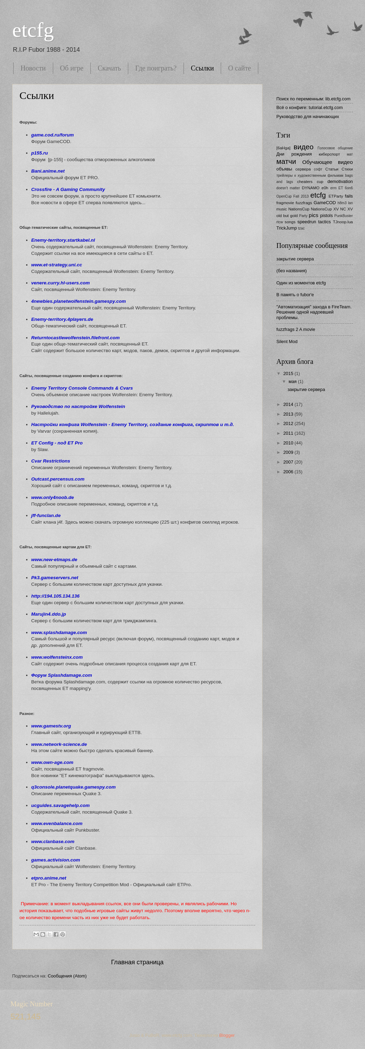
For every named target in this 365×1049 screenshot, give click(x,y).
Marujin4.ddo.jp (48, 614)
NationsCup (298, 209)
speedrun (307, 221)
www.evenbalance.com (56, 823)
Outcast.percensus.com (57, 479)
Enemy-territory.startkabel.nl (63, 240)
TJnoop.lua (343, 222)
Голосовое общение (335, 148)
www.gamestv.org (51, 726)
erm (333, 188)
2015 (288, 373)
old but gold (287, 216)
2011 (288, 433)
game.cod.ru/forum (52, 135)
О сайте (239, 68)
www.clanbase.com (52, 841)
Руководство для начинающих (307, 116)
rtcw (279, 222)
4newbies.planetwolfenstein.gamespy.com (78, 301)
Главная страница (137, 962)
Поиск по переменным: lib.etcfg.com (313, 98)
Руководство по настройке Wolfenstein (78, 406)
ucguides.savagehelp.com (60, 805)
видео (304, 147)
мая (293, 381)
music (281, 209)
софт (318, 169)
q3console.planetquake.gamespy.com (73, 787)
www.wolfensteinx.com (57, 657)
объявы (284, 169)
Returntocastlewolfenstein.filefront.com (75, 337)
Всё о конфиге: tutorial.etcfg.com (309, 107)
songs (290, 222)
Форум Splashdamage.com (61, 675)
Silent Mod (287, 341)
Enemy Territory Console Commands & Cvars (82, 388)
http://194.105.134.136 (55, 596)
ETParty (335, 196)
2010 (288, 443)
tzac (301, 228)
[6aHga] (283, 148)
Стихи (347, 169)
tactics (324, 221)
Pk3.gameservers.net (54, 577)
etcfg (33, 29)
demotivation (340, 181)
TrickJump (286, 228)
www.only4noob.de (52, 497)
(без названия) (291, 270)
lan (350, 203)
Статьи (332, 169)
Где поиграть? (156, 68)
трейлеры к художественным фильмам (309, 175)
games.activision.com (55, 860)
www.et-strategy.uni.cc (56, 264)
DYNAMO (310, 188)
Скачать (109, 68)
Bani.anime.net (48, 171)
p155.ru (39, 153)
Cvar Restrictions (50, 461)
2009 (288, 452)
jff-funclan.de (46, 515)
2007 (288, 462)
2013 (288, 414)
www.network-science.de (59, 744)
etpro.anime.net (48, 878)
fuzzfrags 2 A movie (295, 329)
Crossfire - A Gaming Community (68, 189)
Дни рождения (294, 154)
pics (313, 215)
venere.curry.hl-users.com (60, 282)
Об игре (71, 68)
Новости (33, 68)
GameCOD (325, 202)
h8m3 (342, 203)
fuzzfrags (304, 203)
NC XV (346, 209)
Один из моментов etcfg (301, 282)
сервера (303, 169)
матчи (286, 161)
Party (303, 216)
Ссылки (202, 68)
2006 (288, 471)
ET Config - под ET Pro (57, 443)
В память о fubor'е (295, 294)
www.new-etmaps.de (54, 559)
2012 (288, 423)
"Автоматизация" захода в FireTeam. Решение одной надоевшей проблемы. (313, 312)
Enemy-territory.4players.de (62, 319)
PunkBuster (343, 216)
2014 (288, 404)
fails (349, 196)
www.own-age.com (52, 762)
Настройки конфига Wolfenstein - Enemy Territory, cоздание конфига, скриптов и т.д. (132, 424)
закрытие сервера (295, 258)
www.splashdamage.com (59, 632)
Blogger (227, 1035)
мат (350, 154)
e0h (325, 188)
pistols (326, 215)
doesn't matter (288, 188)
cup (320, 182)
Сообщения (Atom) (67, 976)
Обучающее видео (327, 162)
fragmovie (285, 203)
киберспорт (329, 154)
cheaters (305, 182)
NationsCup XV (325, 209)
